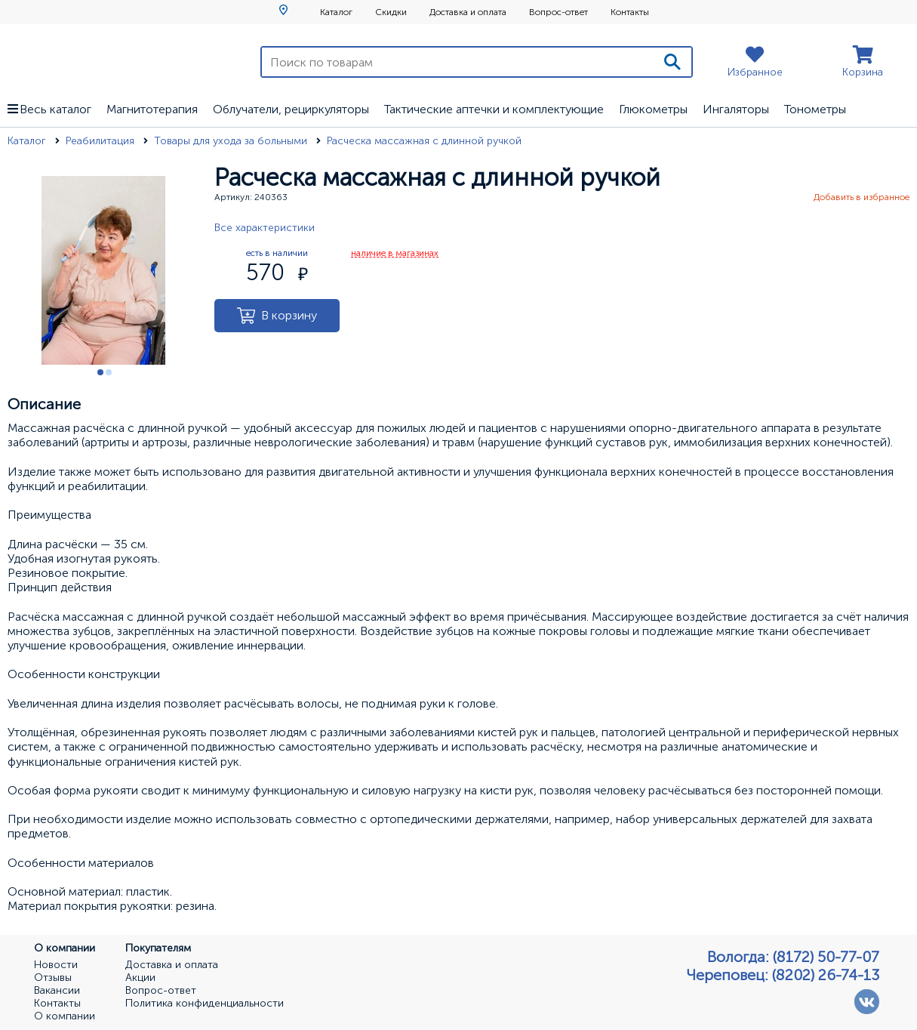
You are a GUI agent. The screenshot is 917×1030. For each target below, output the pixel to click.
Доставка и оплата (467, 12)
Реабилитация (101, 140)
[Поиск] (672, 62)
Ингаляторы (736, 109)
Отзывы (53, 978)
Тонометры (815, 109)
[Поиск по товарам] (458, 62)
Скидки (391, 12)
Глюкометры (653, 109)
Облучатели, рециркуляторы (291, 109)
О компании (64, 1016)
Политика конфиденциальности (204, 1004)
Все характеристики (264, 227)
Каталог (336, 12)
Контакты (630, 12)
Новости (56, 965)
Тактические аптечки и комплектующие (494, 109)
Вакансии (57, 991)
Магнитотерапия (152, 109)
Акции (140, 978)
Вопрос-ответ (558, 12)
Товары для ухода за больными (232, 140)
